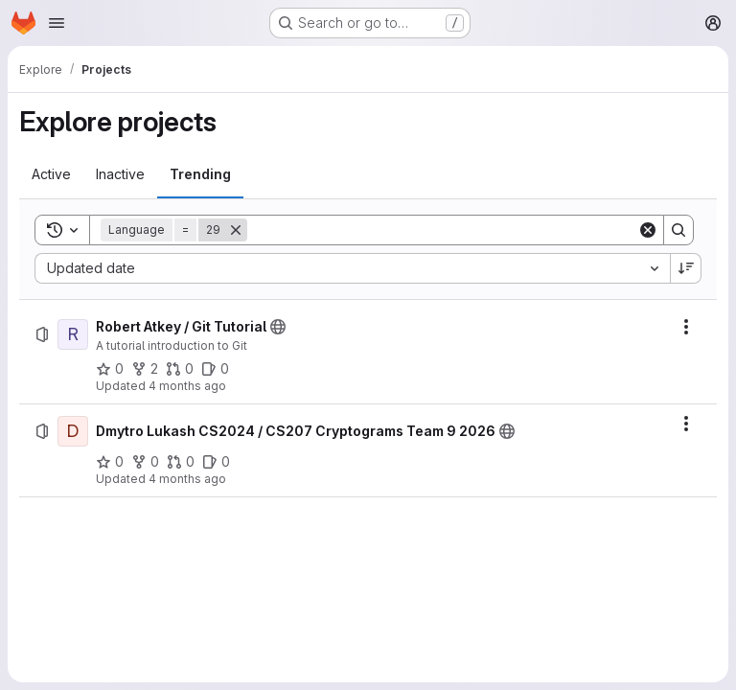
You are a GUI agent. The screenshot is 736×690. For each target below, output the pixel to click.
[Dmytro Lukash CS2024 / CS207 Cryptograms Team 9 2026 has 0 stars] (110, 462)
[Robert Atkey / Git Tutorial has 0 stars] (110, 369)
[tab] (51, 174)
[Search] (442, 230)
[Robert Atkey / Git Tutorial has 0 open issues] (215, 369)
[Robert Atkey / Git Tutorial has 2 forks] (144, 369)
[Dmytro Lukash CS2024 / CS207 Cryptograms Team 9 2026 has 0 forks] (145, 462)
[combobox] (352, 268)
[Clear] (647, 230)
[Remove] (235, 230)
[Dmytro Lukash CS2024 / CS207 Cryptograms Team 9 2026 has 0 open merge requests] (181, 462)
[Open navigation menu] (56, 23)
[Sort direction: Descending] (686, 268)
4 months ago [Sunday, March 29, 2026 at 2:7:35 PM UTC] (187, 479)
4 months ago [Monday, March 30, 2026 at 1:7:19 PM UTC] (187, 386)
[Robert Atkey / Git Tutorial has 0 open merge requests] (180, 369)
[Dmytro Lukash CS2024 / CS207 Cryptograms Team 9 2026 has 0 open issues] (216, 462)
